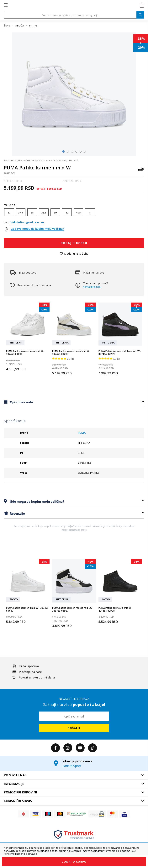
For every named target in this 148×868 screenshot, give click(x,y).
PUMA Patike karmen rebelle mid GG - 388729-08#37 (72, 609)
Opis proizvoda (21, 402)
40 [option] (67, 212)
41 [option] (90, 212)
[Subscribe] (74, 728)
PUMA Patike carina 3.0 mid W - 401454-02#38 (115, 609)
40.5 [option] (78, 212)
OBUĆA (20, 25)
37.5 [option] (20, 212)
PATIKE (33, 25)
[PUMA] (141, 171)
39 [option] (55, 212)
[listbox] (74, 213)
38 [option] (32, 212)
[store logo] (74, 5)
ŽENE (7, 25)
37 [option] (9, 212)
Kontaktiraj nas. (92, 286)
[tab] (74, 402)
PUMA (82, 432)
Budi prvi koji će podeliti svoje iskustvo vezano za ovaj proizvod (41, 160)
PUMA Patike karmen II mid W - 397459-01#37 (27, 609)
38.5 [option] (43, 212)
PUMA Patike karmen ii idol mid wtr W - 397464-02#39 (119, 353)
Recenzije (17, 513)
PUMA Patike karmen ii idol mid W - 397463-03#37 (71, 353)
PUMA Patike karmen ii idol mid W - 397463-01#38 (25, 353)
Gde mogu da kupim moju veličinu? (36, 501)
